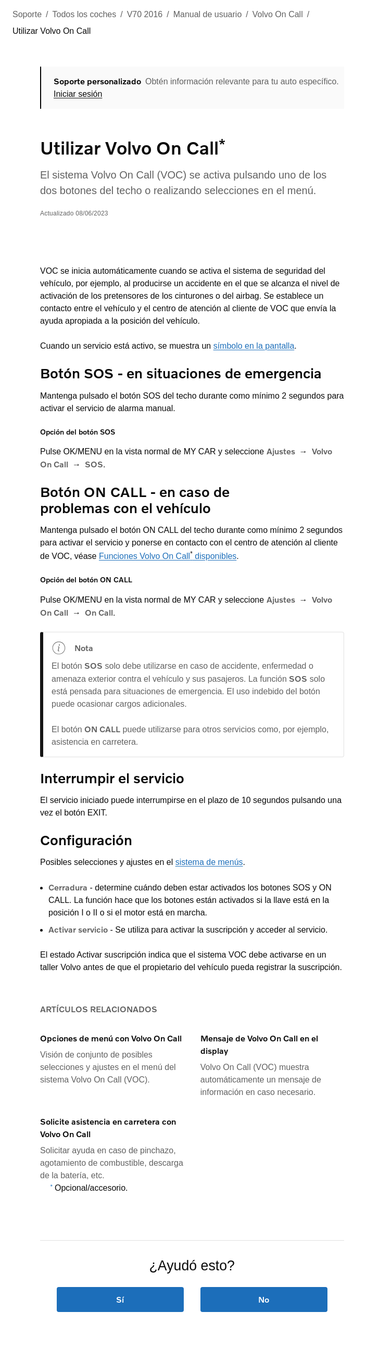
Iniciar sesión (78, 94)
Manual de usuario (207, 14)
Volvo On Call (277, 14)
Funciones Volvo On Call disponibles (167, 556)
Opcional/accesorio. (91, 1187)
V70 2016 (145, 14)
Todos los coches (85, 14)
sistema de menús (209, 862)
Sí (120, 1299)
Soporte (27, 14)
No (263, 1299)
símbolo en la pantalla (254, 345)
